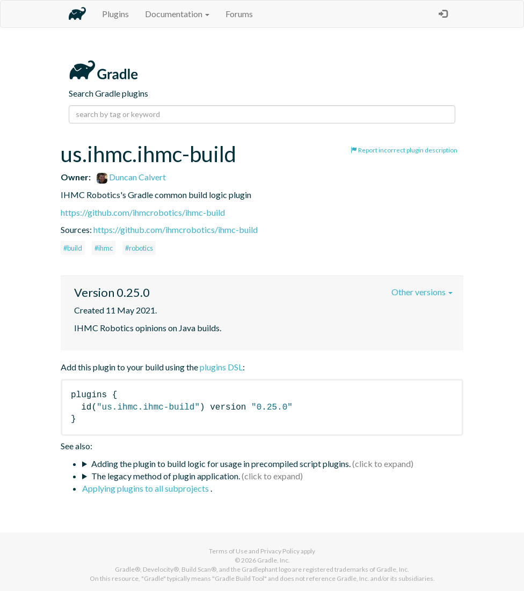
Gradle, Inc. (273, 560)
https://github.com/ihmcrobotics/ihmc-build (143, 212)
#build (72, 248)
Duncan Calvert (131, 177)
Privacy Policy (280, 551)
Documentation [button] (177, 14)
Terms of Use (228, 551)
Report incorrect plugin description (404, 150)
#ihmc (103, 248)
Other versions (422, 292)
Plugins (115, 14)
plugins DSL (221, 367)
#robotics (139, 248)
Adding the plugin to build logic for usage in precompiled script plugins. (221, 463)
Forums (239, 14)
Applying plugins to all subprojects (146, 488)
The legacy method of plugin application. (165, 476)
